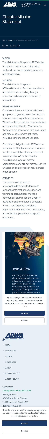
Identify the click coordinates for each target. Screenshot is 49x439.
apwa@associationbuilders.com (16, 390)
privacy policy (31, 416)
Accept (24, 423)
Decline (24, 431)
